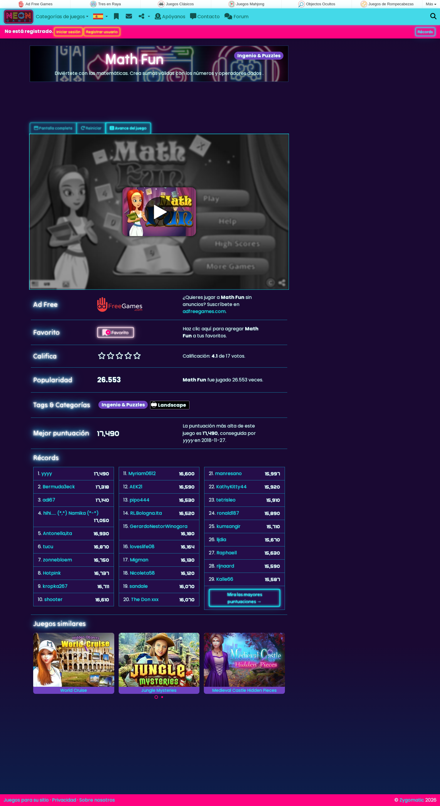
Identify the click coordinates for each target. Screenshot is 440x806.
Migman (139, 559)
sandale (139, 586)
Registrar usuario (102, 31)
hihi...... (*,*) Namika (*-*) (71, 513)
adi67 (49, 500)
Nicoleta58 (142, 573)
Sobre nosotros (97, 800)
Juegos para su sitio (26, 800)
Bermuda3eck (59, 486)
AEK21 (136, 486)
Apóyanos (170, 16)
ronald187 (228, 513)
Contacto (205, 16)
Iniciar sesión (68, 31)
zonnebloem (57, 559)
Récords (425, 31)
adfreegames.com (204, 311)
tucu (48, 546)
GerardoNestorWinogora (158, 526)
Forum (236, 16)
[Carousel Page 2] (162, 697)
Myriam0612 (142, 473)
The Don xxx (145, 599)
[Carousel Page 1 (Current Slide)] (156, 697)
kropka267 (55, 586)
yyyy (46, 473)
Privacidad (64, 800)
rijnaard (225, 566)
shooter (53, 599)
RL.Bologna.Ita (146, 513)
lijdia (221, 539)
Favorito (116, 332)
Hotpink (52, 573)
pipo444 (140, 500)
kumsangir (228, 526)
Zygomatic (411, 800)
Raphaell (226, 552)
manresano (228, 473)
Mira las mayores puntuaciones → (244, 597)
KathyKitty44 (231, 486)
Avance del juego (128, 128)
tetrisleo (226, 500)
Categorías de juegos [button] (60, 16)
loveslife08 (142, 546)
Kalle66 (224, 579)
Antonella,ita (57, 533)
